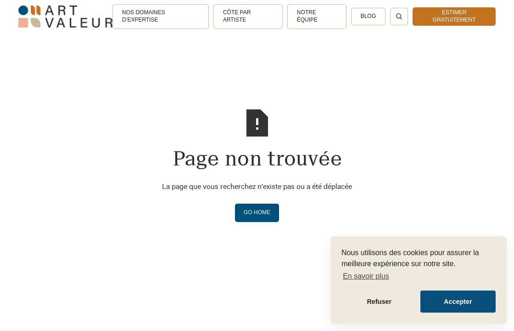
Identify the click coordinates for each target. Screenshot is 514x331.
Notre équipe (307, 16)
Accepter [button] (458, 301)
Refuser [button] (379, 301)
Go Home (257, 212)
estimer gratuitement (454, 16)
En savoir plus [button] (366, 276)
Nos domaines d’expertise (143, 16)
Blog (368, 16)
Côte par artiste (237, 16)
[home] (65, 17)
